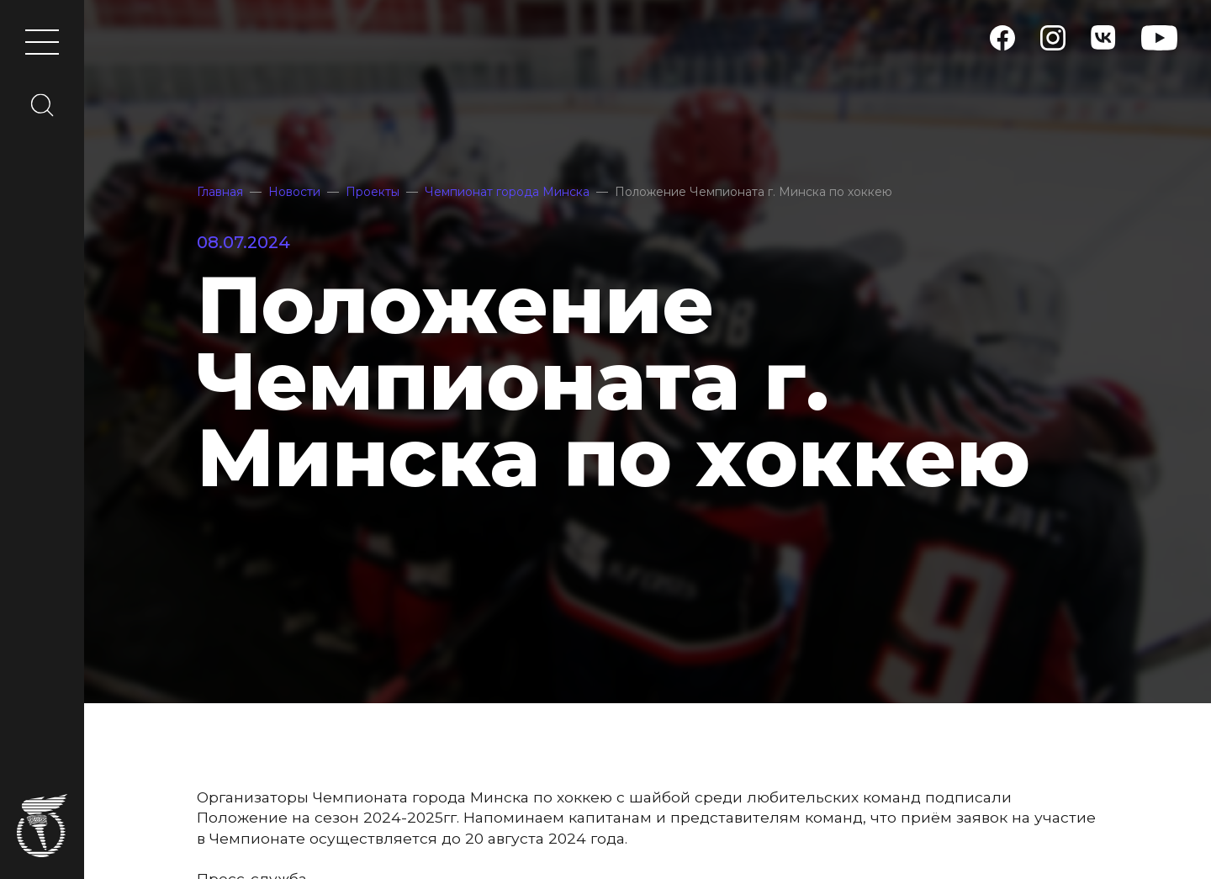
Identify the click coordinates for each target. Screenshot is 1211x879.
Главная (220, 191)
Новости (294, 191)
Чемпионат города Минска (507, 191)
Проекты (372, 191)
